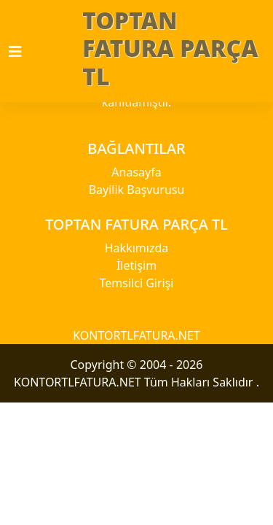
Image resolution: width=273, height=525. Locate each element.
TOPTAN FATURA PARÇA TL (170, 48)
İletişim (136, 265)
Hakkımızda (136, 248)
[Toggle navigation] (24, 52)
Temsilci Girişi (137, 283)
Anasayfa (136, 172)
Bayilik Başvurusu (137, 190)
